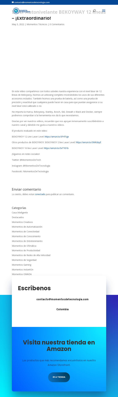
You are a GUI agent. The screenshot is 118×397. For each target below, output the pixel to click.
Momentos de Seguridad (24, 260)
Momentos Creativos (22, 222)
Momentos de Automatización (27, 226)
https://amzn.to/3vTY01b (56, 148)
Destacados (18, 217)
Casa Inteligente (20, 212)
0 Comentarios (57, 24)
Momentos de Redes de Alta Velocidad (31, 255)
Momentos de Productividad (26, 250)
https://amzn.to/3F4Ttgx (57, 136)
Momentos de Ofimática (24, 245)
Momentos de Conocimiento (26, 236)
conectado (40, 194)
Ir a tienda (59, 377)
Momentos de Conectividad (25, 231)
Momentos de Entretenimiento (27, 241)
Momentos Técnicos (37, 24)
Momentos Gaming (21, 264)
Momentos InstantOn (22, 269)
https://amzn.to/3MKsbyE (88, 142)
